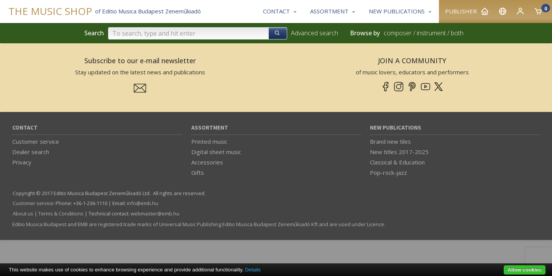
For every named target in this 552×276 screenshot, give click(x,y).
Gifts (197, 172)
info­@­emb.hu (142, 203)
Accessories (207, 162)
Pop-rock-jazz (388, 172)
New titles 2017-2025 (399, 152)
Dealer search (30, 152)
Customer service (35, 141)
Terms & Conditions (61, 213)
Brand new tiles (390, 141)
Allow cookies (525, 270)
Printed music (209, 141)
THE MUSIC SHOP (50, 11)
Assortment (209, 128)
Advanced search (314, 33)
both (457, 33)
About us (23, 213)
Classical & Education (397, 162)
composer (398, 33)
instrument (431, 33)
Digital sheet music (216, 152)
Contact (25, 128)
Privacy (21, 162)
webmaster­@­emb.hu (155, 213)
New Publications (395, 128)
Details (253, 270)
